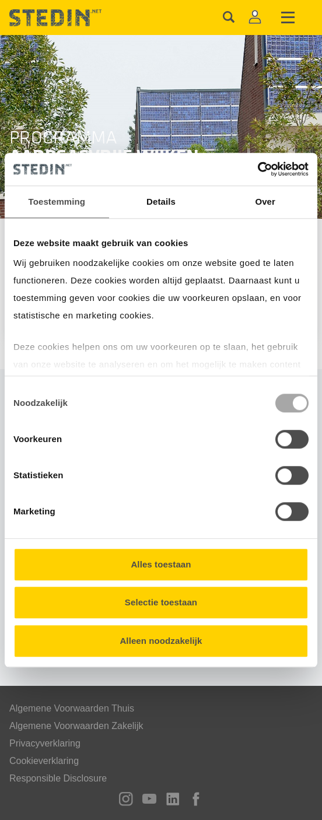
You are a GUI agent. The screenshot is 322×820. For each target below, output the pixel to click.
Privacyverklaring (44, 743)
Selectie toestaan (161, 602)
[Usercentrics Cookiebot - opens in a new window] (257, 169)
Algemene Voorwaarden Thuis (71, 708)
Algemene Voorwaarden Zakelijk (76, 726)
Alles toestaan (161, 564)
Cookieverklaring (44, 761)
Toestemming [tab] (57, 201)
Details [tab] (161, 201)
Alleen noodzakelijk (161, 641)
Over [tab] (265, 201)
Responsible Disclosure (58, 778)
